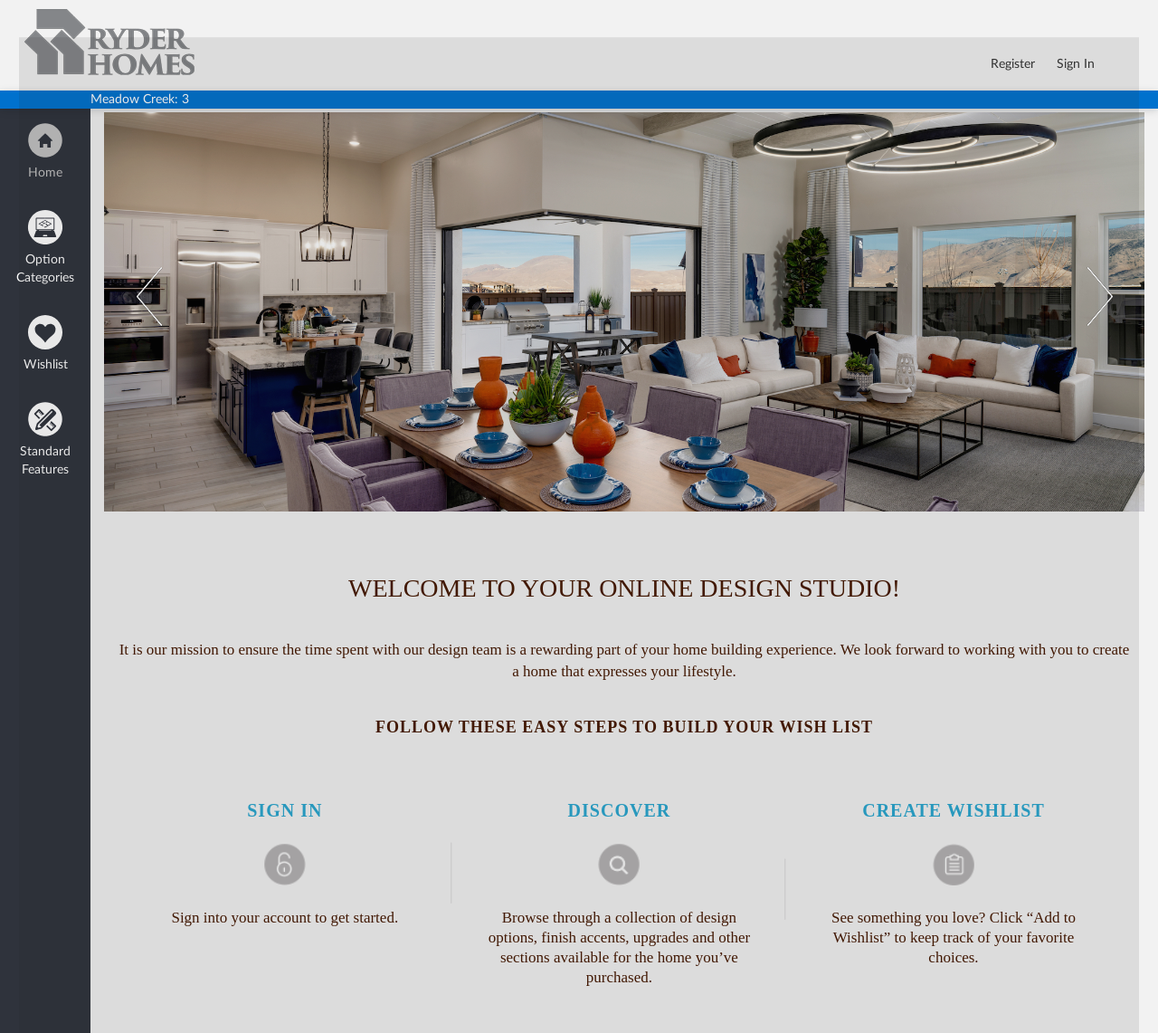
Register (1013, 64)
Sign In (1076, 64)
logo (34, 16)
